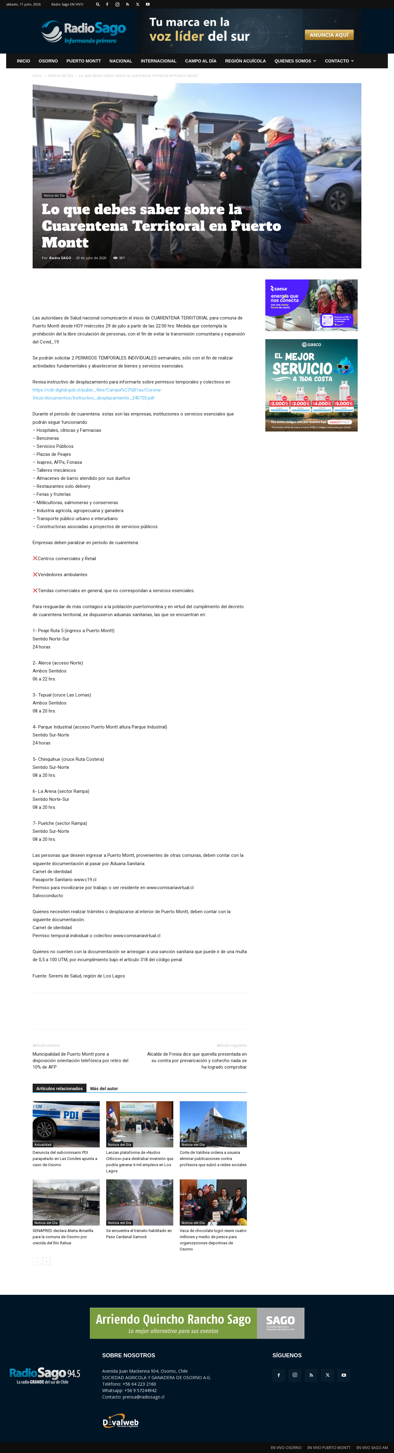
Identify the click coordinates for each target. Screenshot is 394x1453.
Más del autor (104, 1088)
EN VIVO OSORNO (286, 1447)
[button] (98, 4)
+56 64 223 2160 (139, 1384)
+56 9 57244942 (140, 1390)
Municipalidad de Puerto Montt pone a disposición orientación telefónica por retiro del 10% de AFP (80, 1060)
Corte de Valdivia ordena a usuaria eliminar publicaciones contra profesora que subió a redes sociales (213, 1158)
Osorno (48, 60)
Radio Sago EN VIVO (67, 4)
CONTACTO (339, 60)
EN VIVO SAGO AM (372, 1447)
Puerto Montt (83, 60)
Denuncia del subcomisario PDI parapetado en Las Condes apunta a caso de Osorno (65, 1158)
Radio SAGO (60, 257)
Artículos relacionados (59, 1088)
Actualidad (42, 1144)
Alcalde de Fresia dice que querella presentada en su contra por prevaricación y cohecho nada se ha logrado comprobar (197, 1060)
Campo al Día (201, 60)
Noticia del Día (60, 75)
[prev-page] (36, 1261)
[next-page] (46, 1261)
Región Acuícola (245, 60)
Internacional (159, 60)
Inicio (37, 75)
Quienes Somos (295, 60)
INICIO (23, 60)
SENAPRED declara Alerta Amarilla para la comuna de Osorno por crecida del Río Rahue (63, 1236)
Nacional (121, 60)
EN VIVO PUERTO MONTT (329, 1447)
